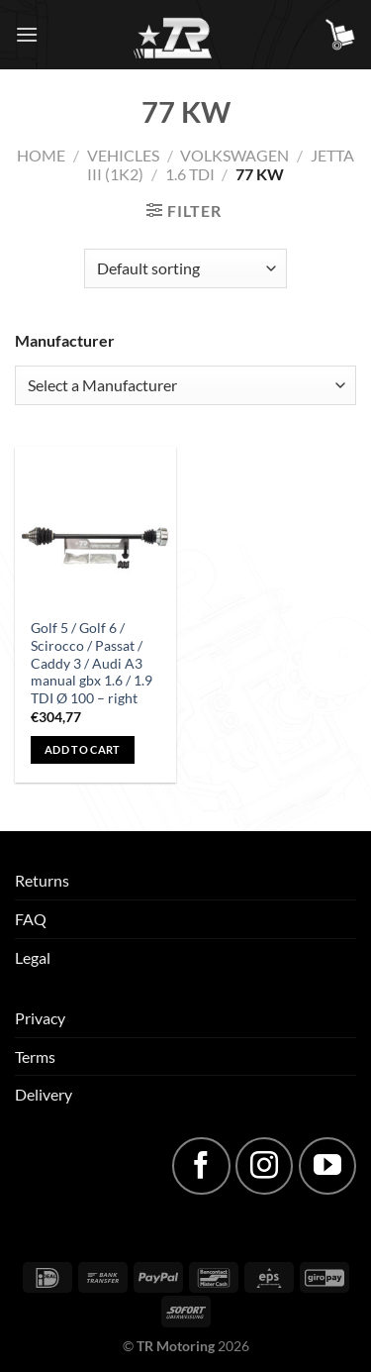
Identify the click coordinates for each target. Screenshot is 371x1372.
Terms (35, 1056)
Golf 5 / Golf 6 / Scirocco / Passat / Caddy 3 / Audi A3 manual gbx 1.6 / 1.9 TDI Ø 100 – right (91, 663)
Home (41, 155)
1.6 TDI (190, 173)
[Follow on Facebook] (201, 1166)
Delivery (43, 1094)
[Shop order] (185, 268)
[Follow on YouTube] (327, 1166)
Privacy (40, 1017)
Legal (32, 957)
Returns (42, 880)
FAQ (30, 918)
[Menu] (27, 34)
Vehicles (123, 155)
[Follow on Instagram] (264, 1166)
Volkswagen (234, 155)
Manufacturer (65, 340)
